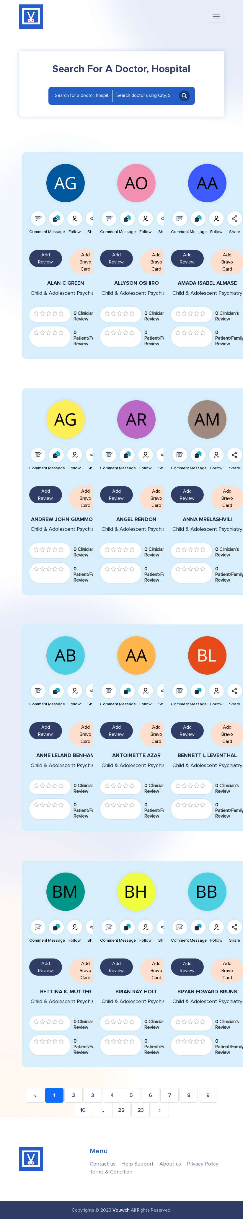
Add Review (45, 258)
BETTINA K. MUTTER (65, 992)
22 (121, 1110)
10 (83, 1110)
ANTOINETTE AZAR (136, 755)
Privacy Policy (202, 1164)
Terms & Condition (111, 1172)
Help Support (137, 1164)
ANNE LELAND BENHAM (65, 755)
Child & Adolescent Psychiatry (66, 293)
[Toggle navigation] (216, 16)
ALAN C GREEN (65, 283)
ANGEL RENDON (136, 519)
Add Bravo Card (85, 262)
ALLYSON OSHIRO (136, 283)
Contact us (102, 1164)
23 (141, 1110)
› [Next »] (160, 1110)
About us (170, 1164)
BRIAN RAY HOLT (136, 992)
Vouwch (121, 1210)
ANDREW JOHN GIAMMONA (65, 519)
